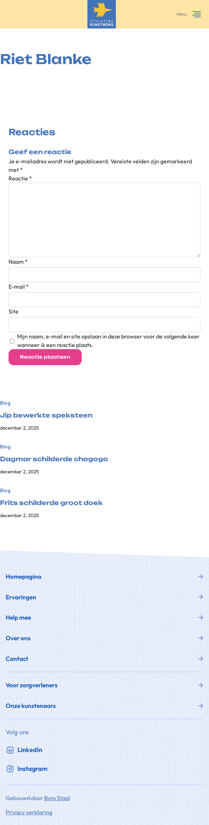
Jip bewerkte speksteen (46, 415)
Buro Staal (57, 798)
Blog (5, 403)
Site (13, 311)
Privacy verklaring (29, 812)
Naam (18, 261)
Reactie (20, 178)
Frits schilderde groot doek (51, 502)
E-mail (19, 286)
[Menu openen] (196, 14)
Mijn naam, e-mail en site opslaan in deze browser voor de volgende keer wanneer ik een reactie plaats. (108, 340)
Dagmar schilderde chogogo (54, 459)
